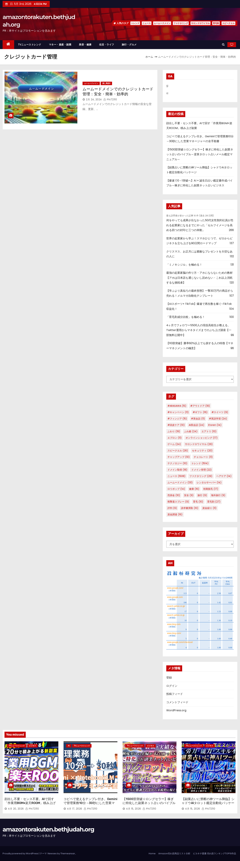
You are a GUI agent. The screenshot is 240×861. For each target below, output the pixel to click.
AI (69, 745)
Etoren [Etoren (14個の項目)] (215, 425)
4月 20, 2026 (16, 808)
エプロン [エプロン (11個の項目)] (174, 437)
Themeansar (67, 853)
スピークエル (228, 23)
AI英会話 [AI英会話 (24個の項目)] (196, 425)
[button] (223, 44)
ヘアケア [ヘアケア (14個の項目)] (224, 476)
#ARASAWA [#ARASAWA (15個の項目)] (176, 406)
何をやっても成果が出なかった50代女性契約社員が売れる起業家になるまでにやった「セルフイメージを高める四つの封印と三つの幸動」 (199, 225)
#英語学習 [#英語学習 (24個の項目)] (218, 418)
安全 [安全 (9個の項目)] (189, 495)
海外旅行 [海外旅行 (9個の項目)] (218, 495)
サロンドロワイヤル (200, 23)
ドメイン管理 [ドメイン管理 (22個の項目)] (201, 469)
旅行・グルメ (129, 44)
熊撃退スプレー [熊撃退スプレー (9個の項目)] (178, 501)
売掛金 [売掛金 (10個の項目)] (173, 495)
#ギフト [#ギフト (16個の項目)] (200, 412)
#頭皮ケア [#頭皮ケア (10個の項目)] (176, 425)
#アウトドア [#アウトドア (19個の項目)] (200, 406)
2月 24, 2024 (94, 99)
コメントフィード (177, 702)
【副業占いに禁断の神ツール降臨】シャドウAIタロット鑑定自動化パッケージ (208, 803)
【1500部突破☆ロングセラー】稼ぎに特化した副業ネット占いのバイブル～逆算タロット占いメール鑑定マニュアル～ (199, 154)
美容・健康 (85, 44)
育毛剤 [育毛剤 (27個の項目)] (213, 501)
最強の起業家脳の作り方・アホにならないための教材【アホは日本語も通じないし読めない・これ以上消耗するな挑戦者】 (199, 278)
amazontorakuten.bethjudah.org (48, 829)
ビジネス (32, 745)
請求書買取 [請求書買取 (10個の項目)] (189, 508)
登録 (169, 678)
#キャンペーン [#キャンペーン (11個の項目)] (178, 412)
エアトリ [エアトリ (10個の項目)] (209, 431)
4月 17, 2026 (74, 808)
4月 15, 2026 (133, 808)
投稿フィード (174, 694)
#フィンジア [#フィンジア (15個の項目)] (177, 418)
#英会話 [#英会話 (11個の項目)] (198, 418)
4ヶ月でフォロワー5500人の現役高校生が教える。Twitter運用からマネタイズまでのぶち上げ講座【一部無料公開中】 (198, 330)
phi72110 (110, 99)
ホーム (149, 57)
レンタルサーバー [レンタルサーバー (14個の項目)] (209, 482)
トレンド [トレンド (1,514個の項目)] (200, 463)
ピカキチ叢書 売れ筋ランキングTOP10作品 (214, 853)
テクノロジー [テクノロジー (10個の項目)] (177, 463)
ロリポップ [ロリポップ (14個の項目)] (176, 489)
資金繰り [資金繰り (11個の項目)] (209, 508)
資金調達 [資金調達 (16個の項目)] (175, 514)
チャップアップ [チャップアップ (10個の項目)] (178, 457)
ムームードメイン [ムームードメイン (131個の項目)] (180, 482)
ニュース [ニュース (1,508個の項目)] (176, 476)
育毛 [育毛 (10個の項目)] (198, 501)
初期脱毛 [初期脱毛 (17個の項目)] (210, 489)
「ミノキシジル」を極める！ (184, 265)
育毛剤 (216, 23)
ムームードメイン (162, 23)
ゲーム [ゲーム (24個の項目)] (174, 444)
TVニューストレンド (29, 44)
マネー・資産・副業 (60, 44)
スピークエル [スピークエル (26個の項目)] (177, 450)
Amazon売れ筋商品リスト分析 (174, 853)
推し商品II (106, 83)
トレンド (135, 23)
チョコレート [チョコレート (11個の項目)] (203, 457)
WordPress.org (176, 710)
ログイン (171, 686)
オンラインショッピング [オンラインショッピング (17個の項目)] (202, 437)
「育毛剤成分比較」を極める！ (185, 317)
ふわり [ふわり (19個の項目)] (173, 431)
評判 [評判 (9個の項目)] (172, 508)
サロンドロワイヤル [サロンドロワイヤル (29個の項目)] (199, 444)
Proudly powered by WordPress (21, 853)
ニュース (146, 23)
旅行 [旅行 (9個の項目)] (202, 495)
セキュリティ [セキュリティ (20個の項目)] (202, 450)
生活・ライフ (106, 44)
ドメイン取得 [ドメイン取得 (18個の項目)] (177, 469)
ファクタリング (181, 23)
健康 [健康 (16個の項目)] (194, 489)
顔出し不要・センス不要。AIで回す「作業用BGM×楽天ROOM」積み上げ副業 (30, 803)
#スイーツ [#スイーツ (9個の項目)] (220, 412)
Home (152, 853)
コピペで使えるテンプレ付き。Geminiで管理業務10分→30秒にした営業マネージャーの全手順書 (90, 803)
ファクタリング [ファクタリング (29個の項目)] (200, 476)
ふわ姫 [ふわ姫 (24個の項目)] (191, 431)
